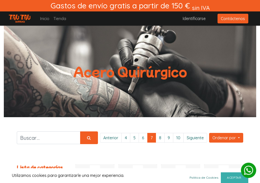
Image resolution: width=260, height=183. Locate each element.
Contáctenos (233, 18)
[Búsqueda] (89, 137)
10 (178, 137)
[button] (226, 138)
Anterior (110, 137)
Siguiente (195, 137)
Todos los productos (27, 176)
